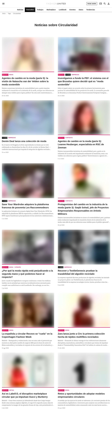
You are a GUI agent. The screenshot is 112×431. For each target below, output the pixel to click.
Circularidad (17, 13)
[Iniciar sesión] (91, 3)
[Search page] (105, 3)
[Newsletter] (101, 3)
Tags (9, 13)
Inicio (4, 13)
